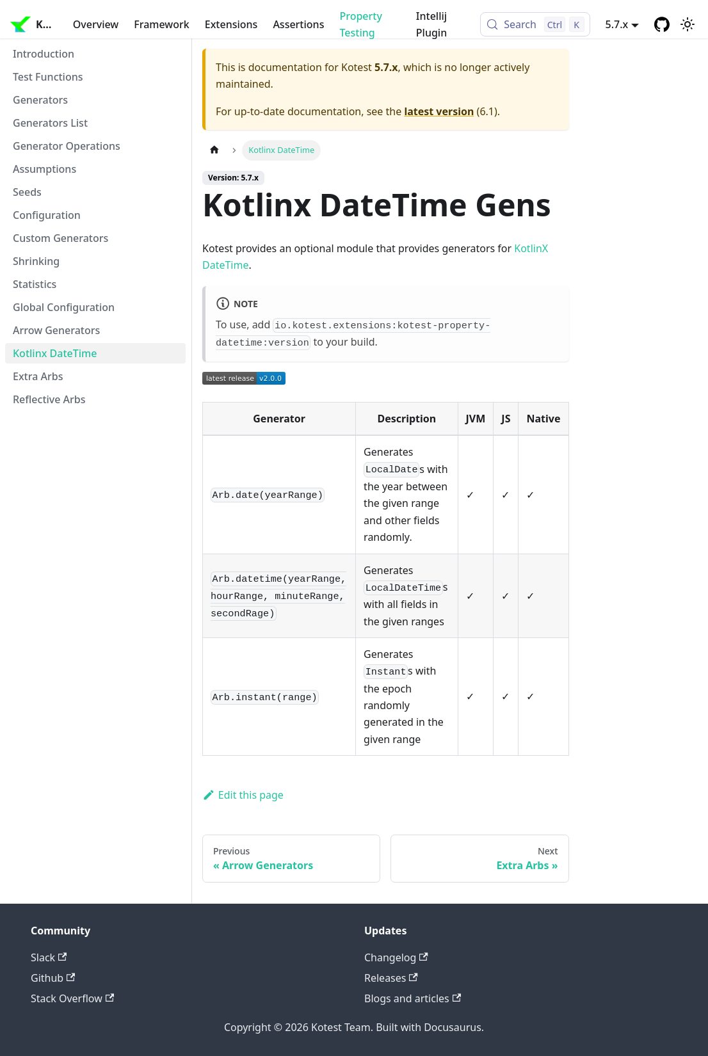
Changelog (396, 957)
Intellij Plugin (431, 24)
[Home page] (214, 150)
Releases (391, 978)
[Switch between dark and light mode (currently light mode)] (687, 24)
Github (53, 978)
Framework (161, 24)
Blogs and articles (412, 998)
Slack (49, 957)
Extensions (231, 24)
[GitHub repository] (662, 24)
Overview (95, 24)
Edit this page (243, 795)
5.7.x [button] (617, 24)
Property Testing (360, 24)
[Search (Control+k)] (535, 24)
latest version (439, 111)
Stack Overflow (72, 998)
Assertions (298, 24)
